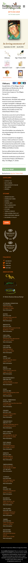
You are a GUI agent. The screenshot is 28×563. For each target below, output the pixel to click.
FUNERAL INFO (8, 203)
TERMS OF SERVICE (9, 211)
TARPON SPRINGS (8, 464)
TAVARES (5, 519)
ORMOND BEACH (7, 421)
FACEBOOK (7, 261)
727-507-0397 (7, 358)
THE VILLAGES (7, 508)
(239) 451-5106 (7, 369)
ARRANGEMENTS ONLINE (11, 185)
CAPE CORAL (6, 335)
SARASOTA (6, 453)
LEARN (7, 222)
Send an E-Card (7, 67)
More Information (7, 310)
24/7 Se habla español (14, 14)
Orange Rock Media (22, 547)
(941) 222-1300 (7, 326)
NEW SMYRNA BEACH (8, 377)
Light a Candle (20, 67)
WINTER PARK (7, 530)
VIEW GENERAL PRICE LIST (11, 213)
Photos (20, 77)
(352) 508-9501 (7, 521)
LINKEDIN (7, 265)
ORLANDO (6, 410)
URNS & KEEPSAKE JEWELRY (11, 215)
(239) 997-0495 (7, 337)
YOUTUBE (7, 267)
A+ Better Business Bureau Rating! (13, 297)
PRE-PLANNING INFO (10, 205)
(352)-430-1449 (7, 510)
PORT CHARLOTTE (8, 431)
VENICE (5, 487)
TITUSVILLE (6, 476)
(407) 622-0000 (7, 531)
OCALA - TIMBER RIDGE (9, 399)
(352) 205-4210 (7, 499)
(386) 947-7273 (7, 422)
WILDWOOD (6, 498)
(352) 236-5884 (7, 391)
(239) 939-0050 (7, 305)
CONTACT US (7, 181)
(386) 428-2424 (7, 379)
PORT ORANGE (7, 442)
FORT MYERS (6, 346)
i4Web (14, 547)
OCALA (5, 389)
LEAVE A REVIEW (8, 207)
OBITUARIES (7, 187)
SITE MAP (7, 209)
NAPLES (5, 367)
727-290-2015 (7, 469)
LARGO (5, 356)
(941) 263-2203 (7, 454)
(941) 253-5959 (7, 433)
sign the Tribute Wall (17, 173)
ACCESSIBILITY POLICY (10, 217)
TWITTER (7, 263)
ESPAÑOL (6, 189)
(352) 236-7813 (7, 401)
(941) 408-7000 (7, 489)
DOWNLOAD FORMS (9, 199)
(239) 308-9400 (7, 347)
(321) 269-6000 (7, 478)
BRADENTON (6, 324)
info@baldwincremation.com (14, 561)
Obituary (7, 58)
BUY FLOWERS (8, 183)
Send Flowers (7, 77)
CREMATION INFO (9, 197)
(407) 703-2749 (7, 315)
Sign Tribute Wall (20, 58)
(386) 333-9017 (7, 444)
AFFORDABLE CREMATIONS (10, 303)
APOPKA (5, 314)
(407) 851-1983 (7, 412)
